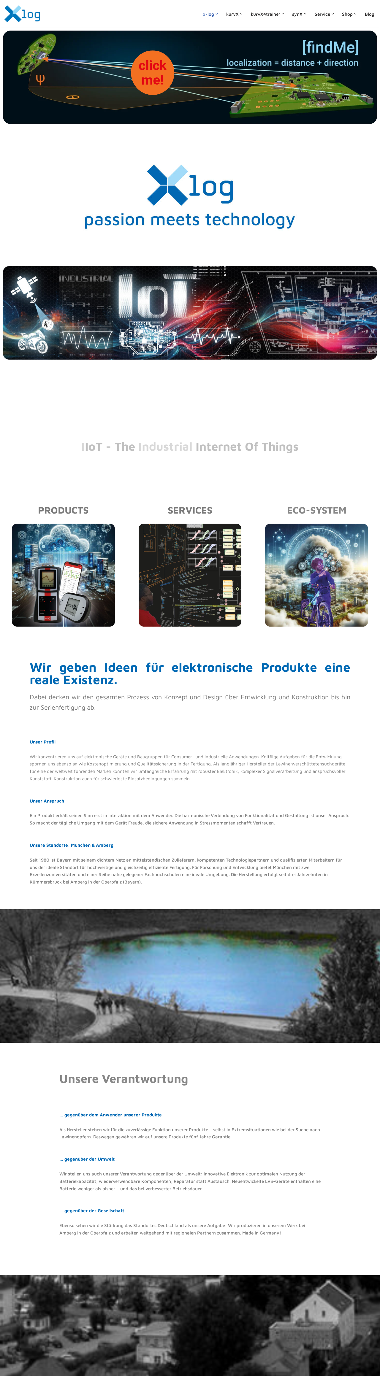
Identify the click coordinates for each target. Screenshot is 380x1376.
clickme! (152, 72)
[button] (214, 14)
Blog (369, 13)
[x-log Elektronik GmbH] (22, 13)
